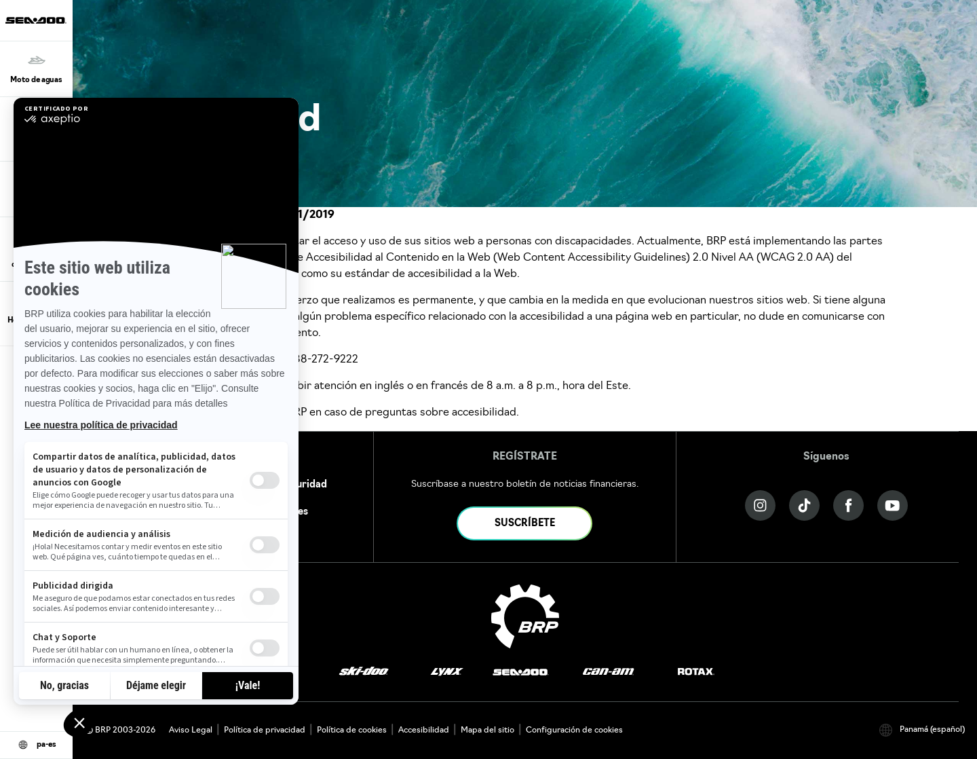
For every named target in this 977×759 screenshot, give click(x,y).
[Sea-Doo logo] (35, 20)
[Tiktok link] (804, 505)
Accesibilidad (423, 730)
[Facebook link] (848, 505)
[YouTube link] (892, 505)
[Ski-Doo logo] (363, 672)
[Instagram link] (760, 505)
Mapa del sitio (487, 730)
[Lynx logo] (447, 672)
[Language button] (36, 745)
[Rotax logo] (696, 672)
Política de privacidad (264, 730)
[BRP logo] (525, 616)
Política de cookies (352, 730)
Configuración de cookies (574, 730)
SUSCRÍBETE (525, 524)
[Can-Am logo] (608, 672)
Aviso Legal (190, 730)
